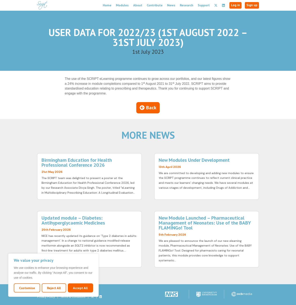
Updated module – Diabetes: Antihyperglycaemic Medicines (73, 220)
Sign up (251, 5)
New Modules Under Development (194, 160)
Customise (27, 288)
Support (204, 5)
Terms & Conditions (72, 296)
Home (107, 5)
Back (151, 107)
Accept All (80, 288)
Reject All (54, 288)
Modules (122, 5)
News (171, 5)
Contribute (155, 5)
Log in (235, 5)
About (137, 5)
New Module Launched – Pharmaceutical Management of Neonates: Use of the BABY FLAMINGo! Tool (205, 223)
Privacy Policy (46, 296)
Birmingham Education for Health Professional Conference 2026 (77, 162)
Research (186, 5)
